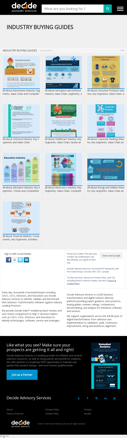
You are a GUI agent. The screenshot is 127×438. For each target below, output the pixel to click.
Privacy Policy (52, 409)
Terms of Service (15, 413)
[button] (9, 259)
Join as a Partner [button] (22, 375)
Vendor (87, 413)
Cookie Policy (52, 413)
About (10, 409)
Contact (87, 409)
